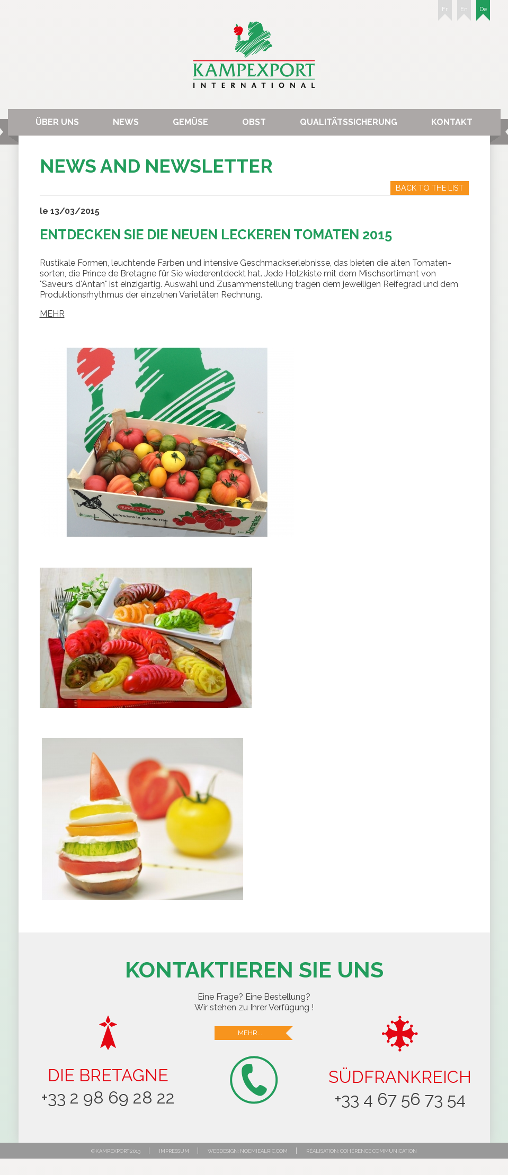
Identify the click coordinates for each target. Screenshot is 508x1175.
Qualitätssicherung (348, 122)
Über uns (57, 122)
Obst (254, 122)
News (126, 122)
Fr (445, 13)
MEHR (52, 314)
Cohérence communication (378, 1151)
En (464, 13)
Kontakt (452, 122)
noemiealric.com (264, 1151)
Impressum (174, 1151)
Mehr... (266, 1033)
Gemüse (190, 122)
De (483, 13)
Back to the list (430, 187)
